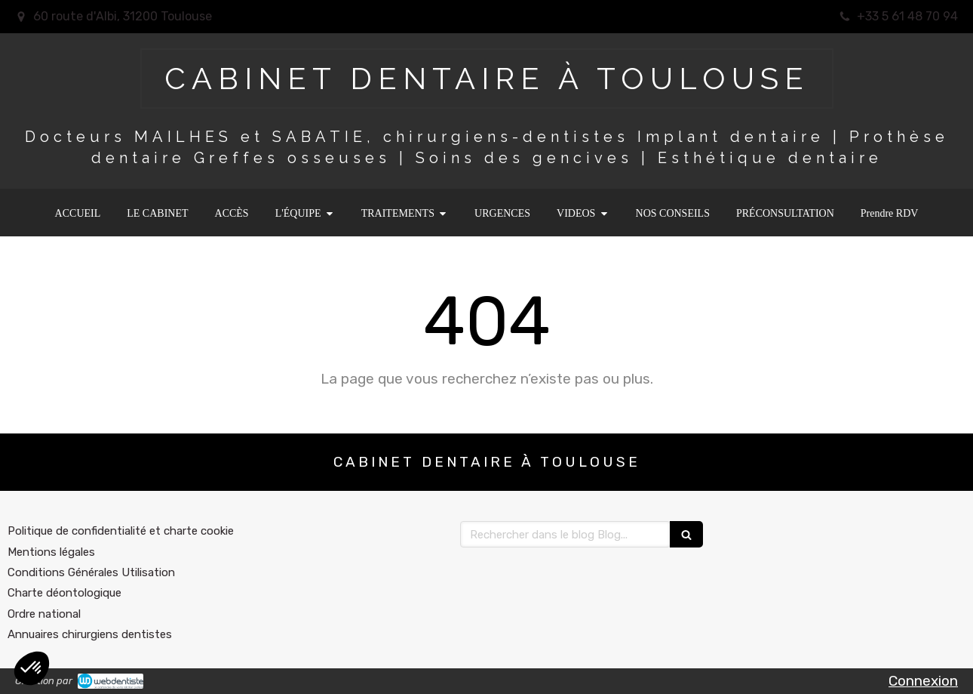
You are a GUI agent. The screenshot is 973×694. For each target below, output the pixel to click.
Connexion (923, 680)
